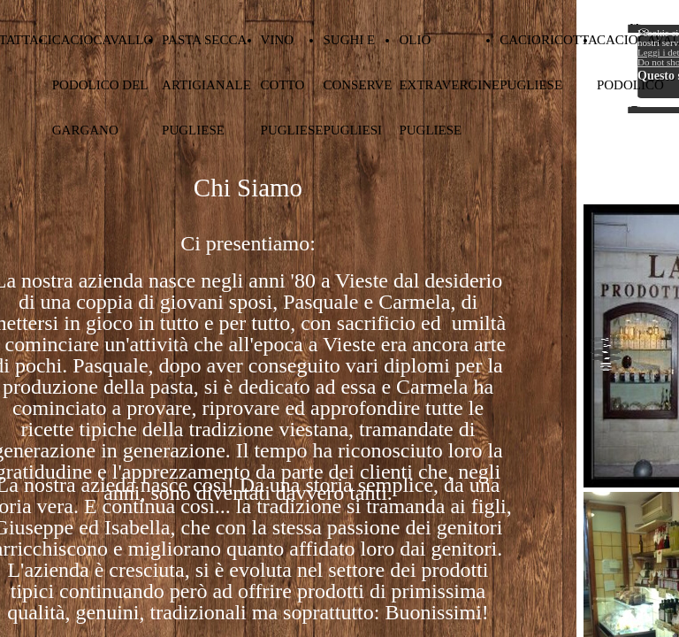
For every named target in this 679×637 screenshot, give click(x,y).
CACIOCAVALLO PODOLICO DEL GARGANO (102, 85)
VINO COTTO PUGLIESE (292, 85)
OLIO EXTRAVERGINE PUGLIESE (449, 85)
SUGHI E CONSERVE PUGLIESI (357, 85)
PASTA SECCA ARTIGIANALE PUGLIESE (206, 85)
